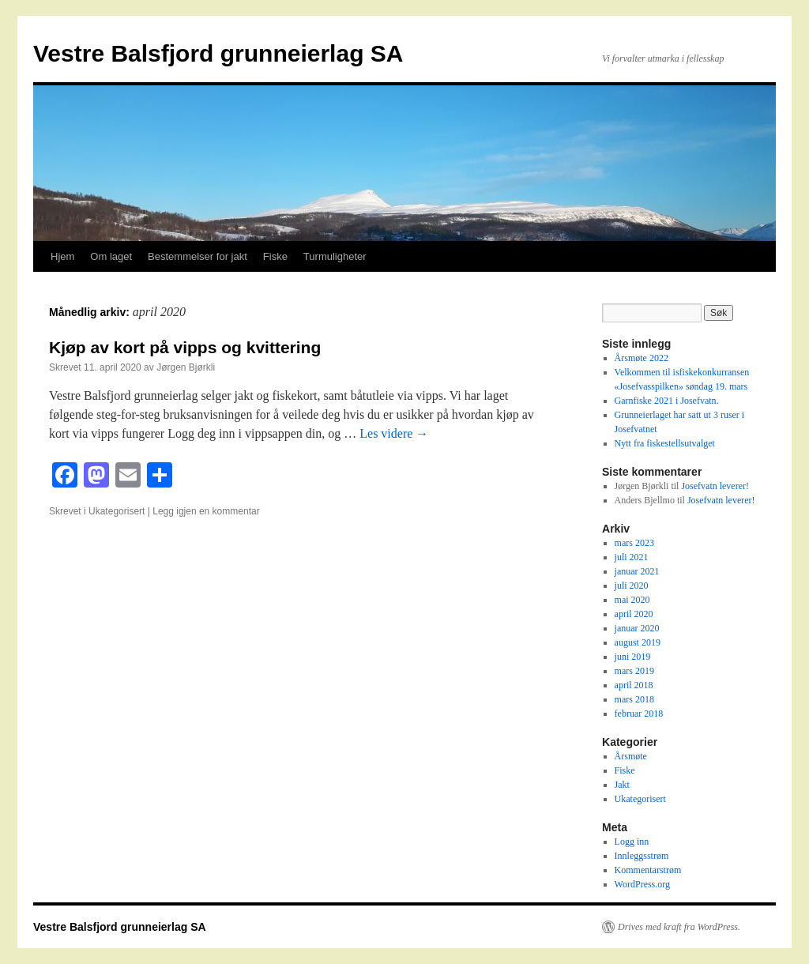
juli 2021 (632, 557)
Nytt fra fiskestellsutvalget (665, 443)
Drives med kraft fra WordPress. (679, 926)
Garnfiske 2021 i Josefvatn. (667, 400)
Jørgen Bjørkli (185, 367)
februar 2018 (639, 713)
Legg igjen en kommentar (205, 511)
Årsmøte (631, 756)
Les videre (393, 433)
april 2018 (634, 685)
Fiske (275, 256)
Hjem (62, 256)
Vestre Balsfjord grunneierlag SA (218, 53)
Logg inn (632, 841)
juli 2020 (632, 585)
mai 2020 (632, 599)
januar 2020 (637, 628)
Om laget (111, 256)
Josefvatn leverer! (715, 485)
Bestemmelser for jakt (197, 256)
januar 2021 (637, 571)
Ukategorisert (116, 511)
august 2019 (637, 642)
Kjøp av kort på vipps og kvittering (185, 347)
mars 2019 (634, 670)
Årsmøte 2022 (641, 357)
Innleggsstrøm (642, 855)
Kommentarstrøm (648, 870)
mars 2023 (634, 542)
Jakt (622, 784)
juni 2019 (633, 656)
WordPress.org (642, 884)
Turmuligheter (335, 256)
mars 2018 (634, 699)
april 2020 (634, 613)
